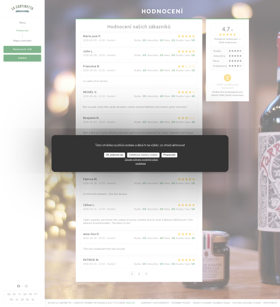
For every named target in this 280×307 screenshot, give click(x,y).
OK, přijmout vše (114, 155)
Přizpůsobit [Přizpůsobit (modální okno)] (169, 155)
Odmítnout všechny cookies (143, 155)
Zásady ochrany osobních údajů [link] (141, 159)
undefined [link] (140, 163)
